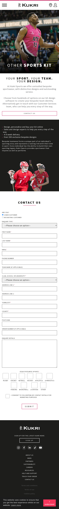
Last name (29, 243)
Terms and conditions (29, 485)
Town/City (29, 305)
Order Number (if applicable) (29, 331)
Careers (29, 467)
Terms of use (29, 490)
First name (29, 234)
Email (29, 252)
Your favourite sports (29, 372)
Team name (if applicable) (29, 270)
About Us (29, 455)
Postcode (29, 322)
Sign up (29, 440)
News (29, 458)
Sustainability (29, 464)
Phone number (29, 261)
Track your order (29, 476)
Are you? (5, 212)
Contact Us (29, 113)
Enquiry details (29, 352)
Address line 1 (29, 287)
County (29, 314)
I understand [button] (49, 503)
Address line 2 (29, 296)
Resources (29, 470)
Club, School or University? (29, 278)
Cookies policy (29, 494)
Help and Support (29, 473)
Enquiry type (29, 224)
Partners (29, 461)
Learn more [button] (16, 505)
